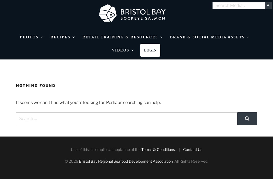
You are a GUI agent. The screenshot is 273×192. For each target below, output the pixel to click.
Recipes (63, 37)
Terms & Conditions (158, 149)
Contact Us (192, 149)
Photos (32, 37)
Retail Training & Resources (122, 37)
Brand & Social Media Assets (210, 37)
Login (150, 50)
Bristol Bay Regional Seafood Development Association (126, 161)
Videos (123, 50)
